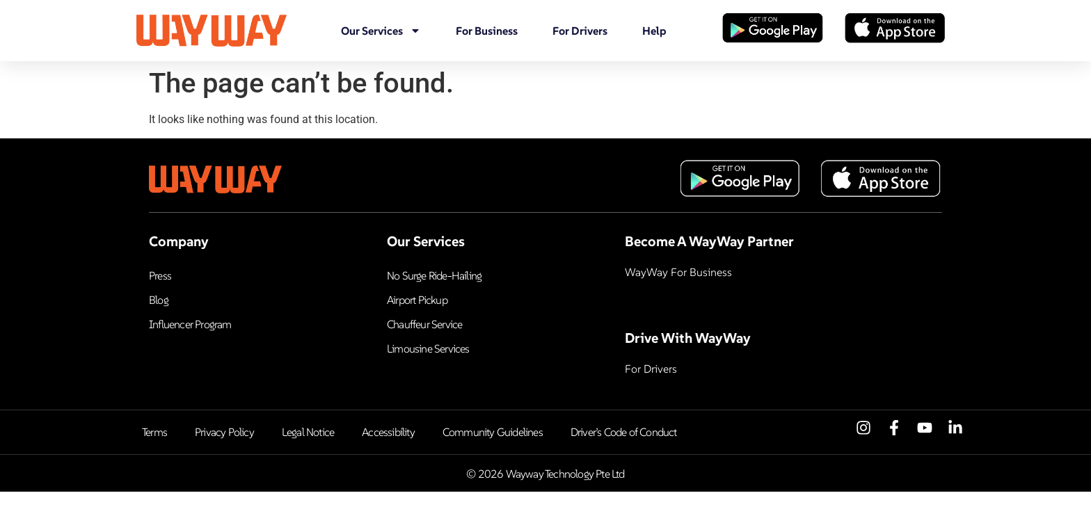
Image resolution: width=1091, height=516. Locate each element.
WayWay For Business (678, 272)
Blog (158, 300)
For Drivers (579, 31)
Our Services (381, 30)
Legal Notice (308, 432)
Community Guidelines (493, 432)
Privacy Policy (224, 432)
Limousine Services (428, 348)
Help (654, 31)
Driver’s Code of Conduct (624, 432)
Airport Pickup (417, 300)
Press (160, 275)
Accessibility (388, 432)
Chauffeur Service (424, 324)
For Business (487, 31)
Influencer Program (190, 324)
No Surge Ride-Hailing (434, 275)
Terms (154, 432)
